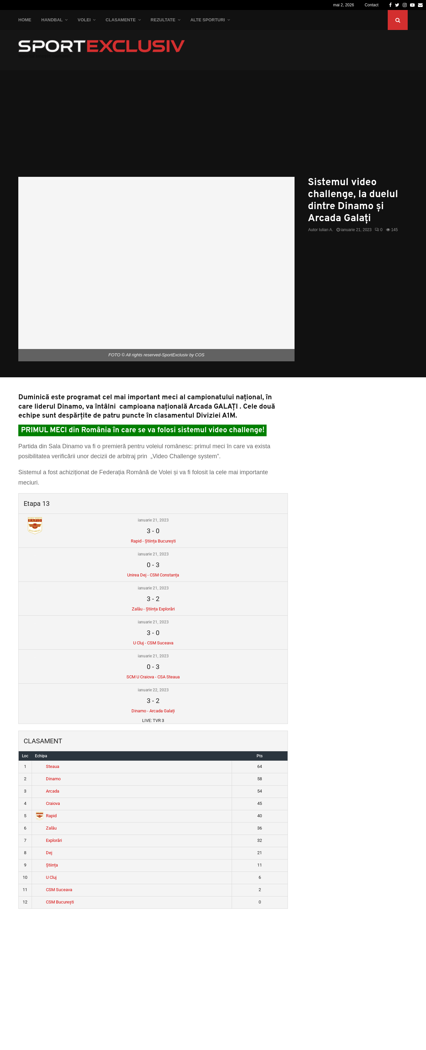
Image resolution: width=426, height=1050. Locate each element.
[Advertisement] (213, 127)
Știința (46, 865)
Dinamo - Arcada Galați (153, 710)
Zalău (46, 828)
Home (24, 19)
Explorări (48, 840)
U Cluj (46, 877)
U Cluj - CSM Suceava (153, 642)
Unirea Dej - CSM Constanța (153, 574)
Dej (44, 852)
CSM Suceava (54, 889)
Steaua (47, 766)
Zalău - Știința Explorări (153, 608)
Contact (371, 5)
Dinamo (48, 778)
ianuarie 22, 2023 (153, 690)
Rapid (46, 815)
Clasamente (120, 19)
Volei (84, 19)
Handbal (52, 19)
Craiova (47, 803)
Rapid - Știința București (153, 540)
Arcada (47, 791)
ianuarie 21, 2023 (153, 520)
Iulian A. (326, 229)
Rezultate (163, 19)
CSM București (54, 901)
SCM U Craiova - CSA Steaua (153, 676)
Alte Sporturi (207, 19)
